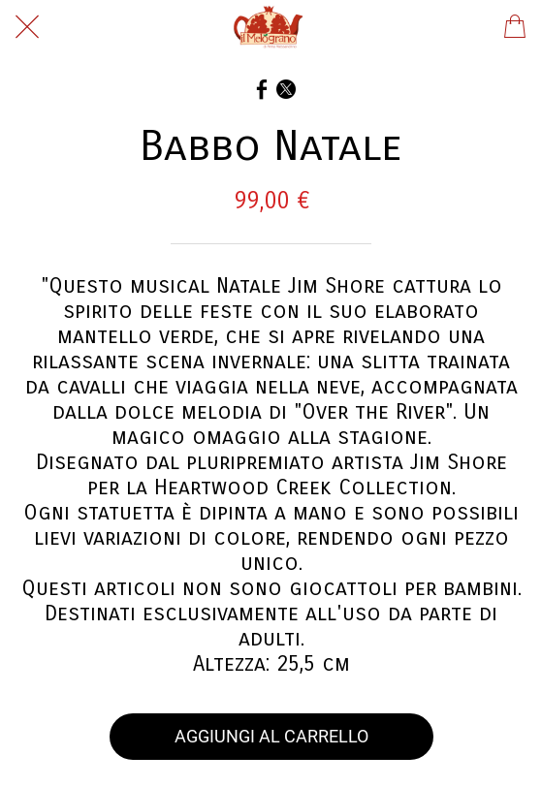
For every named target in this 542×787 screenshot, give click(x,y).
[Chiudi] (27, 27)
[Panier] (515, 27)
